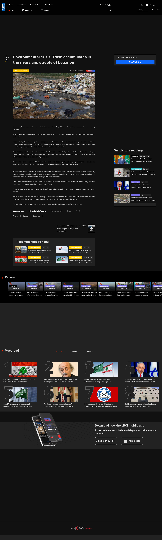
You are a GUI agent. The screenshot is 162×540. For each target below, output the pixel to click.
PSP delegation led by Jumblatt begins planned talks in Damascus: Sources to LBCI (100, 405)
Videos (10, 277)
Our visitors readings (128, 150)
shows (45, 10)
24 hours (58, 351)
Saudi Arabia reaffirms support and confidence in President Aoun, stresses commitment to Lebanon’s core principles (18, 405)
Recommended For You (33, 241)
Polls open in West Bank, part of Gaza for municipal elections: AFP (143, 173)
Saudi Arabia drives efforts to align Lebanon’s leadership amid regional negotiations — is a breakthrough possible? (81, 261)
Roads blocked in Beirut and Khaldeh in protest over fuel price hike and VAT (143, 199)
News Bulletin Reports (34, 247)
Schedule (27, 10)
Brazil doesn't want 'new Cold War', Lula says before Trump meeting (141, 160)
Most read (12, 350)
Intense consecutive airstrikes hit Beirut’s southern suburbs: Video (70, 294)
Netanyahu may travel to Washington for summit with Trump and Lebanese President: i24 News (142, 186)
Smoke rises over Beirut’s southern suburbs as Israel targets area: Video (106, 294)
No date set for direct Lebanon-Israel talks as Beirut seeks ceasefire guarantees (39, 251)
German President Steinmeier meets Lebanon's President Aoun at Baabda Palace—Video (124, 294)
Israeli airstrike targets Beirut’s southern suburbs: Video (52, 294)
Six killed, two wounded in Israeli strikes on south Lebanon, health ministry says (140, 405)
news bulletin (35, 5)
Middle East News (136, 169)
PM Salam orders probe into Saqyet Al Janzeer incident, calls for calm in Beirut (58, 405)
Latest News (21, 5)
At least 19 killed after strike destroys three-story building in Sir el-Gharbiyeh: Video (34, 294)
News (11, 5)
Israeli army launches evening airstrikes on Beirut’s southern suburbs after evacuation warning (89, 294)
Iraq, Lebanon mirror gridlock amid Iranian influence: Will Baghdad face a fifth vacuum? (80, 251)
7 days (73, 351)
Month (89, 351)
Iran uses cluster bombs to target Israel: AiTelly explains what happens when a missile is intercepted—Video (17, 294)
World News (135, 156)
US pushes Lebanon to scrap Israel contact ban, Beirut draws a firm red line (39, 261)
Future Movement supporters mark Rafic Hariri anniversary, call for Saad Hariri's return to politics (142, 294)
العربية (109, 10)
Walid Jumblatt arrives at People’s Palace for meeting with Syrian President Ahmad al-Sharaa (60, 380)
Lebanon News (135, 182)
